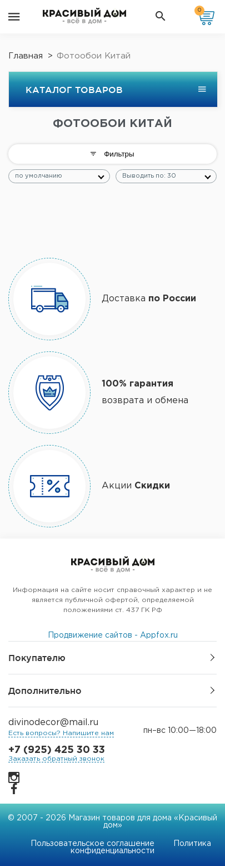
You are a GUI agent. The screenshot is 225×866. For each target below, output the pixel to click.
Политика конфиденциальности (141, 847)
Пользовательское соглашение (92, 843)
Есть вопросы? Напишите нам (61, 733)
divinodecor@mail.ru (53, 722)
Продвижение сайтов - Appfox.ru (113, 635)
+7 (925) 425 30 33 (56, 750)
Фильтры (112, 154)
